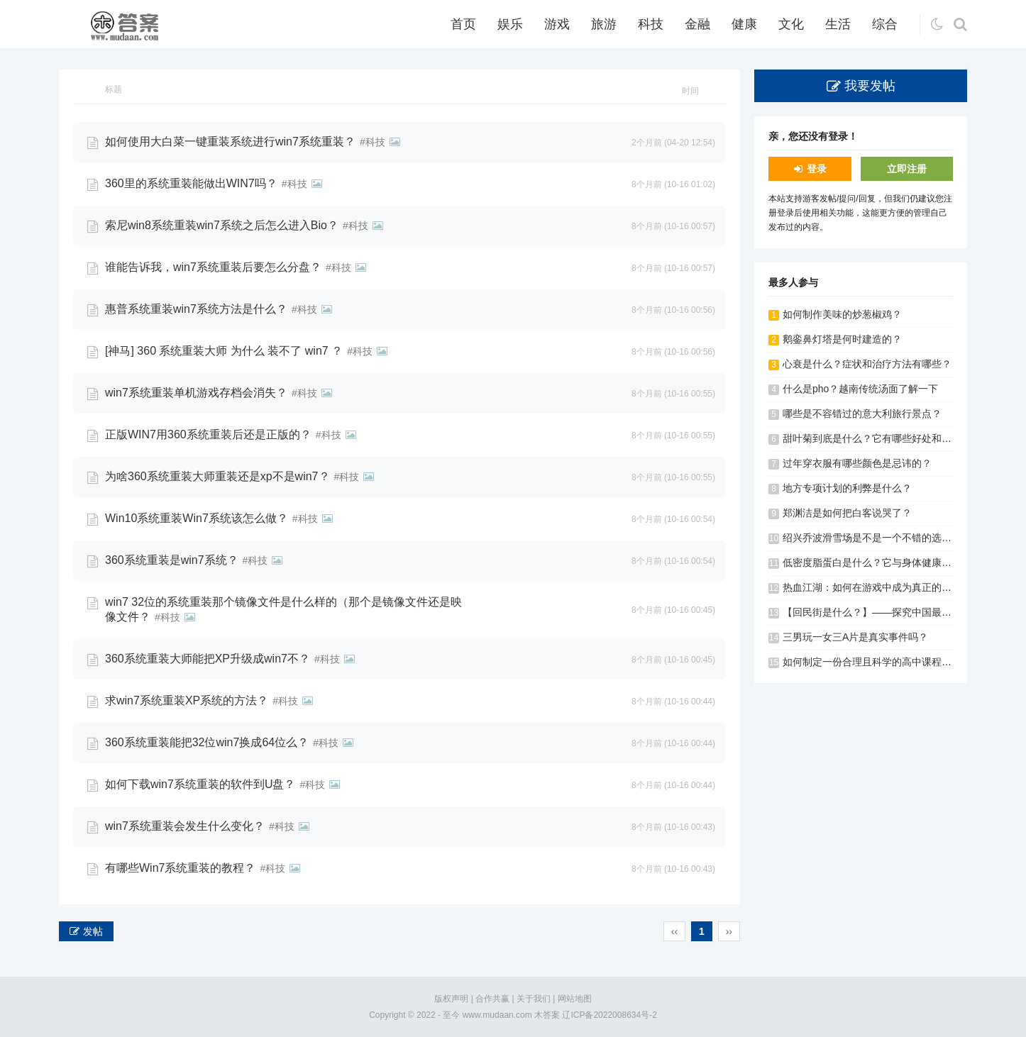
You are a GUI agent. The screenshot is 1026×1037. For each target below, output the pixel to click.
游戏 (557, 24)
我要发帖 (869, 86)
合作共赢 (492, 999)
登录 (817, 168)
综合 (885, 24)
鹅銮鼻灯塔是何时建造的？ (842, 339)
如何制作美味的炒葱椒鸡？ (842, 314)
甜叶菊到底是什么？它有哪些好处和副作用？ (882, 438)
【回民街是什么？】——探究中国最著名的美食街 (892, 612)
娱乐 (510, 24)
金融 (697, 24)
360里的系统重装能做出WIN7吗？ (191, 183)
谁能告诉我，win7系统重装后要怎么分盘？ (213, 267)
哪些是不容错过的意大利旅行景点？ (862, 413)
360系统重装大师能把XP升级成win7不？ (207, 659)
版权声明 (451, 999)
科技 (650, 24)
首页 (463, 24)
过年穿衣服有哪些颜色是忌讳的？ (857, 463)
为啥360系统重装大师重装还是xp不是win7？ (217, 476)
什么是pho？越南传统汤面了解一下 (860, 388)
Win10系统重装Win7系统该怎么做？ (196, 518)
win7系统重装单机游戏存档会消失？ (196, 393)
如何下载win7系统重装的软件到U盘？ (200, 784)
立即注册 (907, 168)
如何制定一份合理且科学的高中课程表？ (872, 661)
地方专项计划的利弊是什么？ (847, 488)
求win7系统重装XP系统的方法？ (186, 700)
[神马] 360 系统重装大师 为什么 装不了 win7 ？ (224, 351)
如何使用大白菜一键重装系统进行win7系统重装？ (230, 141)
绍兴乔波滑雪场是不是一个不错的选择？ (872, 537)
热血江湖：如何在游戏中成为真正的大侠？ (877, 587)
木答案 (547, 1015)
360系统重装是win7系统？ (171, 560)
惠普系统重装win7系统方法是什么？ (196, 309)
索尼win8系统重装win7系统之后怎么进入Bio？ (221, 225)
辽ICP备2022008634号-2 (609, 1015)
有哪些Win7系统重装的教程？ (180, 868)
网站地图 (575, 999)
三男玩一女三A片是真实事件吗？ (855, 637)
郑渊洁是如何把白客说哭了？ (847, 512)
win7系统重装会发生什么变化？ (185, 826)
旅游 (604, 24)
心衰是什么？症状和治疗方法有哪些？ (867, 364)
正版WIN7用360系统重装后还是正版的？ (208, 434)
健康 (744, 24)
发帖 (93, 931)
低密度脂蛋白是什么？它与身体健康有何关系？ (887, 562)
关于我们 (534, 999)
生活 (838, 24)
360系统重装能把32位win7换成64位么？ (207, 742)
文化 (791, 24)
